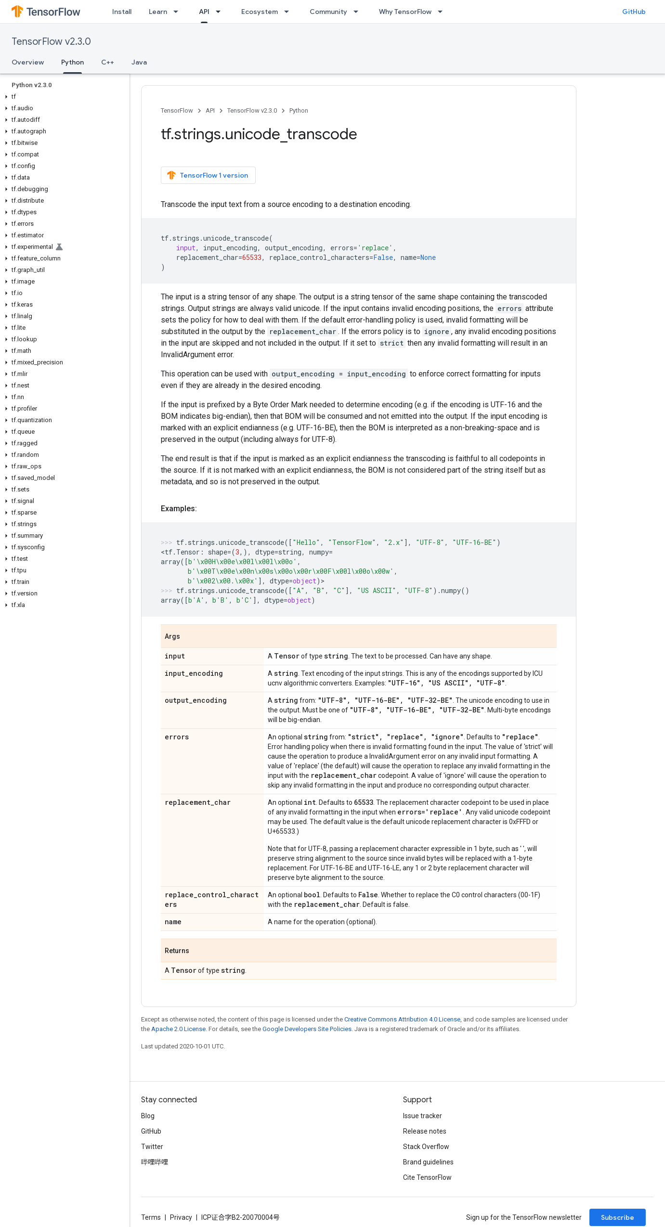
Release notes (424, 1131)
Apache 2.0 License (178, 1029)
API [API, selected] (204, 11)
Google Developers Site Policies (307, 1029)
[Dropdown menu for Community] (358, 11)
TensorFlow (177, 110)
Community (328, 11)
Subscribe (617, 1217)
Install (121, 11)
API (210, 110)
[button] (63, 97)
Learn (158, 11)
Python (298, 110)
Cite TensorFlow (427, 1177)
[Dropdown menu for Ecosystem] (289, 11)
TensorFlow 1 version (207, 175)
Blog (148, 1116)
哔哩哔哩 (154, 1162)
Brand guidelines (428, 1162)
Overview (28, 62)
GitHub (634, 11)
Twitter (152, 1146)
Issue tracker (422, 1116)
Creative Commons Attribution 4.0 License (402, 1019)
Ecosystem (259, 11)
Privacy (181, 1217)
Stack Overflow (426, 1146)
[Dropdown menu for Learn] (178, 11)
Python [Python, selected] (72, 62)
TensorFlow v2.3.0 (51, 42)
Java (139, 62)
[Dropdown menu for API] (221, 11)
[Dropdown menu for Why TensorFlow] (443, 11)
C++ (107, 62)
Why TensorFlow (405, 11)
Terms (151, 1217)
